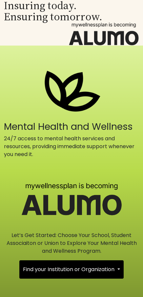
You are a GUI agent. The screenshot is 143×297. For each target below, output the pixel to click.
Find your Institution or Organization (69, 269)
